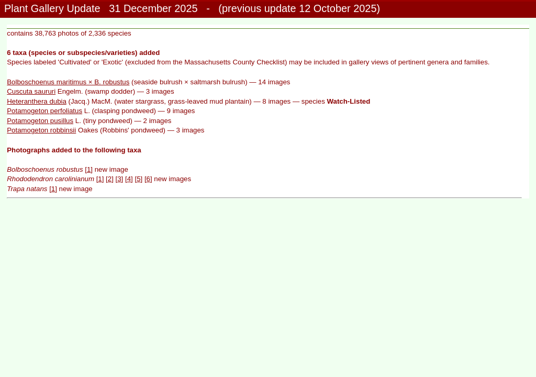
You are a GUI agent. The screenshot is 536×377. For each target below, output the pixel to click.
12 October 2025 (337, 8)
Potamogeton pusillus (40, 121)
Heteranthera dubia (36, 101)
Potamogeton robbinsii (41, 130)
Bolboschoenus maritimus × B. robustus (68, 82)
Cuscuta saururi (31, 91)
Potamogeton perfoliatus (44, 111)
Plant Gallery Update (52, 8)
